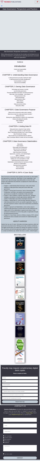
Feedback (6, 442)
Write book (7, 440)
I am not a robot (8, 454)
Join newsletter (8, 436)
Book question (7, 439)
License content (8, 437)
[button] (2, 6)
